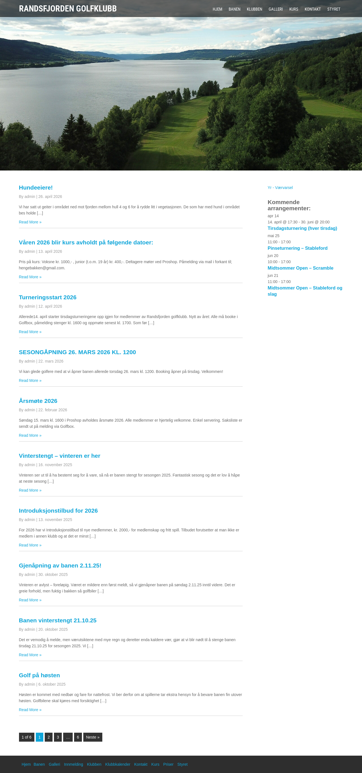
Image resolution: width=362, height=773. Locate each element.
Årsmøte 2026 (38, 401)
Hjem (217, 9)
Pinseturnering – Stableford (298, 248)
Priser (168, 764)
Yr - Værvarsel (280, 187)
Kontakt (313, 9)
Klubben (254, 9)
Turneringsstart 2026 (48, 297)
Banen (234, 9)
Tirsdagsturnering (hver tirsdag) (302, 228)
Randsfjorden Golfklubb (68, 8)
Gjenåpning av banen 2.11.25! (60, 565)
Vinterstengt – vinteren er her (59, 455)
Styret (333, 9)
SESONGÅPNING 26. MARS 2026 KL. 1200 (77, 352)
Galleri (276, 9)
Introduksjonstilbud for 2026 (58, 510)
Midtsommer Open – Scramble (300, 267)
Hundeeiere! (36, 187)
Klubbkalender (118, 764)
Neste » (93, 737)
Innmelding (73, 764)
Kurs (293, 9)
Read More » (30, 222)
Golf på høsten (39, 675)
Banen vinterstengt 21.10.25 (58, 620)
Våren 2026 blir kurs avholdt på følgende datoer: (86, 242)
